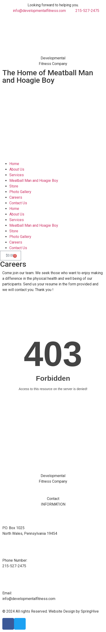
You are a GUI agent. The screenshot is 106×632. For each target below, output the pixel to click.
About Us (16, 169)
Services (16, 175)
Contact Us (18, 203)
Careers (15, 197)
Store (13, 186)
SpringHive (90, 611)
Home (14, 164)
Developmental (53, 58)
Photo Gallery (20, 192)
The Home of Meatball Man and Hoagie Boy (47, 76)
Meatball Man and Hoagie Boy (33, 180)
